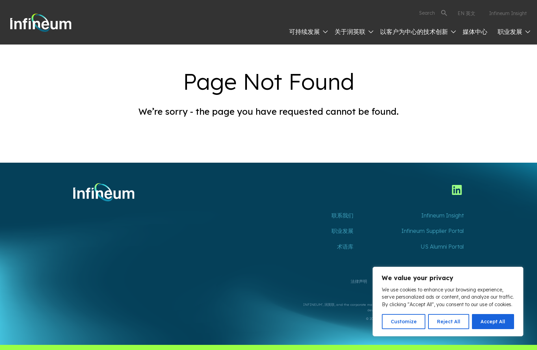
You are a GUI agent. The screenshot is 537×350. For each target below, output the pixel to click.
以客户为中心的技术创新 (418, 32)
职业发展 (514, 32)
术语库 (345, 246)
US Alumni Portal (442, 246)
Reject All (448, 321)
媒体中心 (475, 32)
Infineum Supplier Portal (432, 230)
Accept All (492, 321)
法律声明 (359, 281)
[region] (448, 301)
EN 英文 (466, 13)
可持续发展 (308, 32)
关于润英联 (354, 32)
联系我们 (342, 215)
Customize (404, 321)
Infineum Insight (508, 13)
